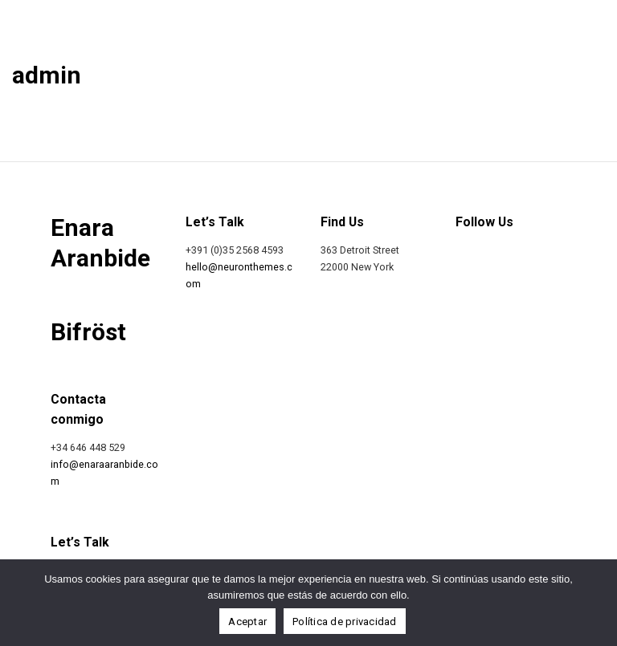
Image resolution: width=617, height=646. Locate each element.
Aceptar (247, 622)
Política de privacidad (344, 622)
